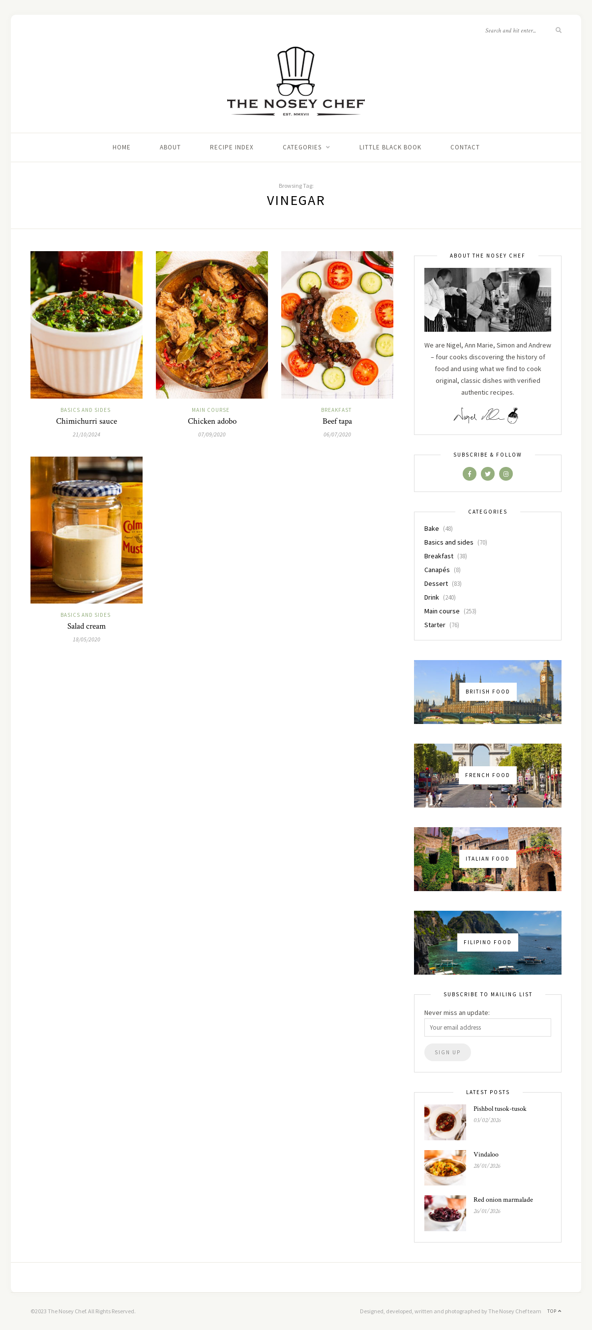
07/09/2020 (212, 434)
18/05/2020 (86, 639)
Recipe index (232, 147)
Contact (465, 147)
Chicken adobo (212, 421)
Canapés (437, 569)
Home (122, 147)
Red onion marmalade (503, 1199)
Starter (434, 624)
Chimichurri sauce (86, 421)
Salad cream (86, 626)
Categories (302, 147)
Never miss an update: (457, 1012)
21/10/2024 (86, 434)
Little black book (390, 147)
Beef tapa (337, 421)
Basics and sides (85, 409)
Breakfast (336, 409)
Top (554, 1311)
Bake (431, 528)
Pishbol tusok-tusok (500, 1108)
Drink (431, 597)
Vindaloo (486, 1154)
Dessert (436, 583)
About (170, 147)
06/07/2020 (337, 434)
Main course (211, 409)
